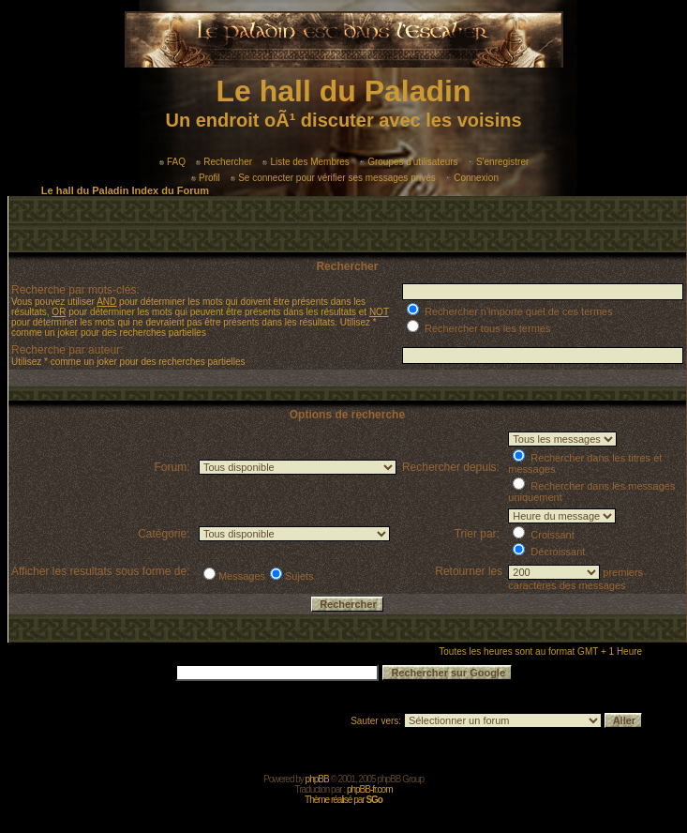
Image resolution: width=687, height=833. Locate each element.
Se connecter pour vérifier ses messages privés (333, 178)
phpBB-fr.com (370, 789)
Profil (205, 178)
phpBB (317, 779)
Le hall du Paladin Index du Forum (125, 190)
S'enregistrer (499, 162)
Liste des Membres (305, 162)
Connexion (472, 178)
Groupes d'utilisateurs (408, 162)
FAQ (172, 162)
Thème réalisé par (343, 800)
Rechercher (224, 162)
